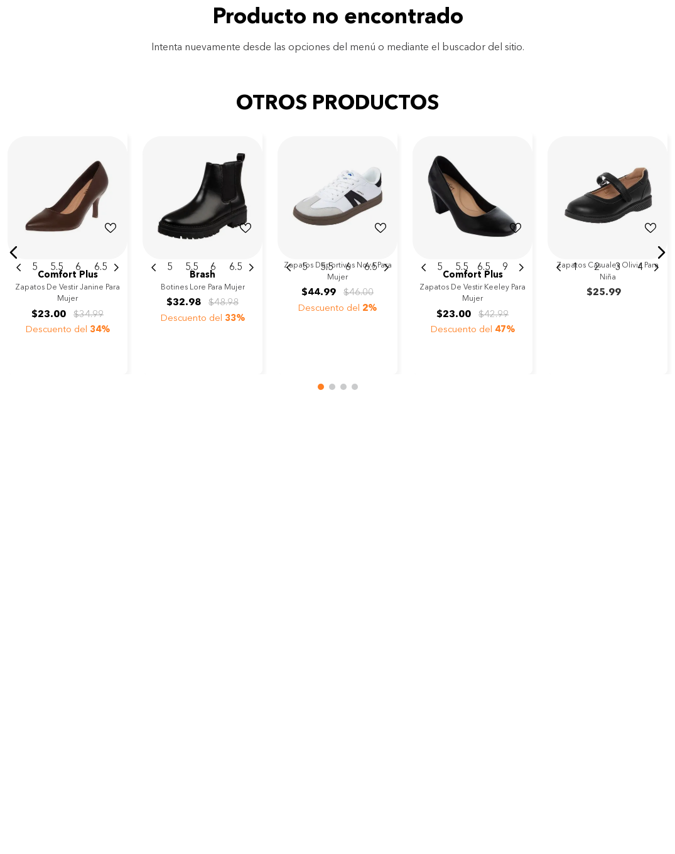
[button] (14, 252)
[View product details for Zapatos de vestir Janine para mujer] (67, 252)
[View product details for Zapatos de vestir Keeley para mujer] (472, 252)
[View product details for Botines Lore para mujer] (202, 252)
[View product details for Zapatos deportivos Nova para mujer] (337, 252)
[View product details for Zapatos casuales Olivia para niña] (607, 252)
